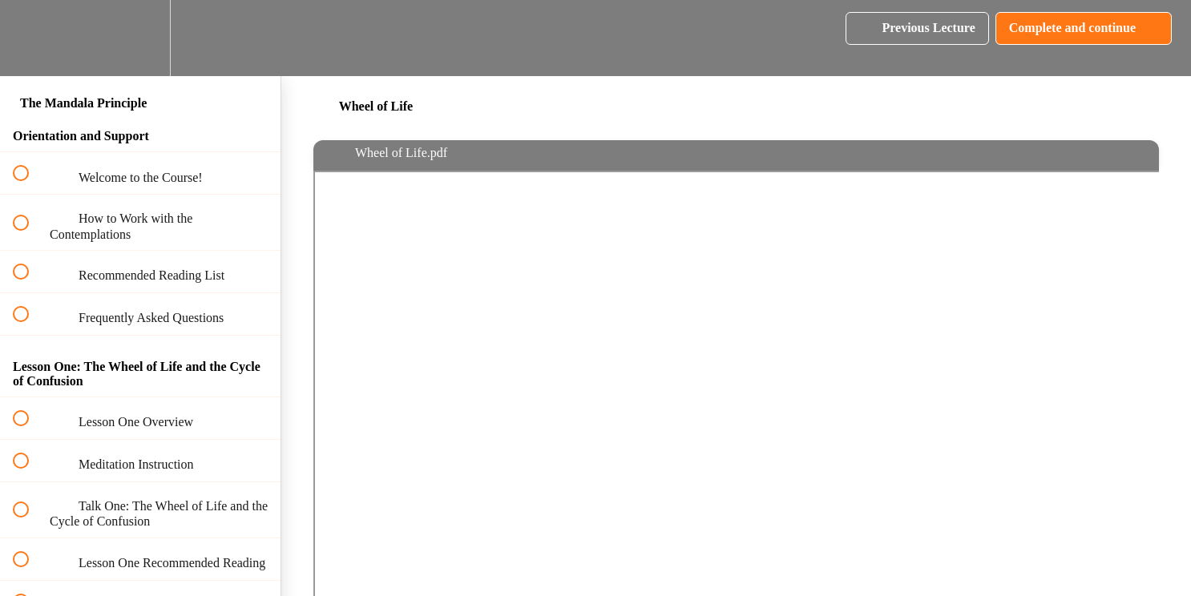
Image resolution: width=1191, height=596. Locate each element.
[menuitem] (140, 38)
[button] (29, 38)
